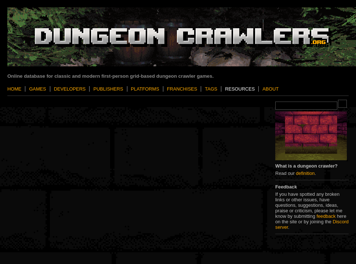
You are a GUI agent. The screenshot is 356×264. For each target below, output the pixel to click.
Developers (70, 89)
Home (14, 89)
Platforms (145, 89)
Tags (211, 89)
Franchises (182, 89)
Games (37, 89)
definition (305, 173)
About (270, 89)
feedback (325, 216)
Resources (240, 89)
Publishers (108, 89)
